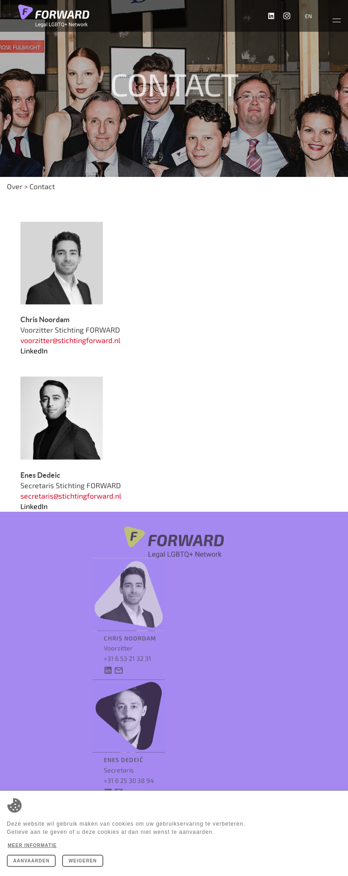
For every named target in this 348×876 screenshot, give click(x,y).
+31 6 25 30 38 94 (129, 769)
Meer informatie (32, 845)
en (308, 16)
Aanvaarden (31, 860)
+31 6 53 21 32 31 (127, 647)
